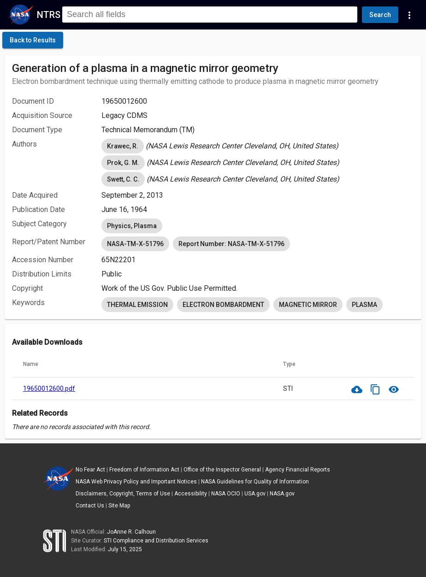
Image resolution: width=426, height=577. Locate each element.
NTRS (48, 14)
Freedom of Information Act (144, 469)
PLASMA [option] (364, 304)
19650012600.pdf (49, 388)
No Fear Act (90, 469)
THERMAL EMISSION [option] (137, 304)
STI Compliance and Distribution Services (156, 540)
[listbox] (257, 146)
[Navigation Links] (409, 15)
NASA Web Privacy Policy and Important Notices (136, 481)
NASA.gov (282, 493)
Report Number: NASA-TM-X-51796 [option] (231, 243)
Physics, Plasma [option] (131, 225)
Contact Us (90, 505)
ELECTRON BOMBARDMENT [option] (223, 304)
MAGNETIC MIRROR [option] (308, 304)
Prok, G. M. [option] (123, 162)
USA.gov (255, 493)
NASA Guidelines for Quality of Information (255, 481)
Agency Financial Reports (297, 469)
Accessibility (190, 493)
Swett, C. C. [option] (123, 179)
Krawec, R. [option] (122, 146)
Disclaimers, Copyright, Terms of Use (123, 493)
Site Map (119, 505)
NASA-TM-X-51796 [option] (135, 243)
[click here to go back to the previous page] (32, 40)
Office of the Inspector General (222, 469)
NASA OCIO (225, 493)
